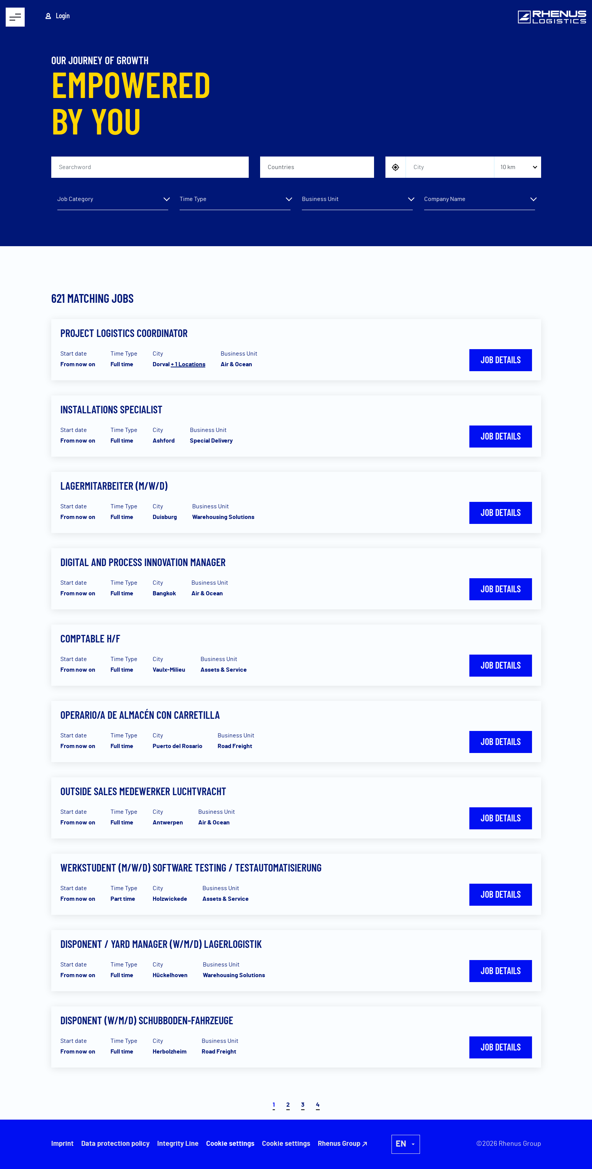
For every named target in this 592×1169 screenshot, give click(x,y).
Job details (501, 359)
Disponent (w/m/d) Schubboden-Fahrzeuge (146, 1020)
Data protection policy (115, 1144)
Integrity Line (178, 1144)
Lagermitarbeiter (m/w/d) (113, 485)
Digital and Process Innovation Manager (143, 561)
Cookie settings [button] (286, 1144)
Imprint (62, 1144)
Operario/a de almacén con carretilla (140, 714)
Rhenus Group (339, 1144)
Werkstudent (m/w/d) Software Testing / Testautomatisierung (191, 867)
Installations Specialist (111, 409)
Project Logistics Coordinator (124, 332)
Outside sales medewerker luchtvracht (143, 791)
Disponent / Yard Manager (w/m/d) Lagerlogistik (161, 943)
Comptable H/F (90, 638)
